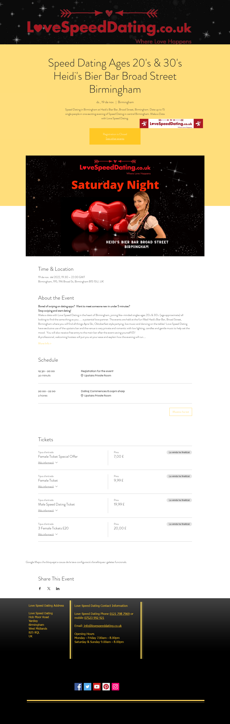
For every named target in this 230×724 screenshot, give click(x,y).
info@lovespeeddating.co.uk (102, 626)
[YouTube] (97, 686)
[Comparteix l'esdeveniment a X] (49, 588)
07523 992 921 (94, 618)
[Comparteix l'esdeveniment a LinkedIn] (58, 588)
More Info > (44, 343)
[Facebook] (78, 686)
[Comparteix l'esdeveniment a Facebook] (40, 588)
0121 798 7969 (120, 614)
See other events (115, 138)
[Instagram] (115, 686)
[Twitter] (87, 686)
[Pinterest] (106, 686)
